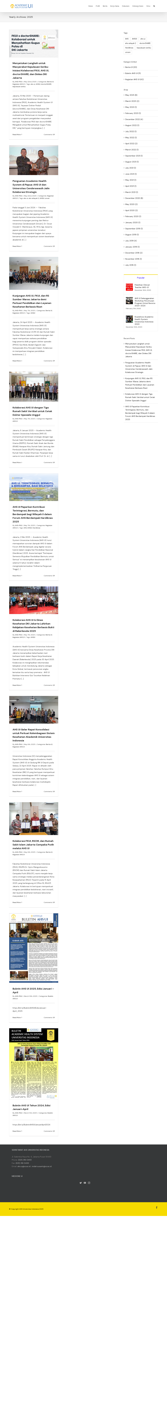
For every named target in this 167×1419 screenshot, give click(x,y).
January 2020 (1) (132, 222)
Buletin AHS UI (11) (133, 73)
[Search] (154, 5)
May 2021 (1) (130, 180)
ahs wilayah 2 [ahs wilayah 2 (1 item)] (130, 43)
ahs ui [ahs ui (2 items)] (142, 39)
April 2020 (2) (131, 210)
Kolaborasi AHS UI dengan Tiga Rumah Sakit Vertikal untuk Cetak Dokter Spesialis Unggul (32, 411)
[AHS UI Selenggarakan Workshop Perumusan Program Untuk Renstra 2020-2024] (129, 298)
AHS (25, 528)
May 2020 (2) (131, 204)
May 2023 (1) (131, 107)
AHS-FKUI (18, 82)
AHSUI (38, 84)
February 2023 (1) (133, 113)
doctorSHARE (46, 84)
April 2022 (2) (131, 143)
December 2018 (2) (134, 253)
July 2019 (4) (131, 240)
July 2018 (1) (130, 265)
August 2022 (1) (132, 125)
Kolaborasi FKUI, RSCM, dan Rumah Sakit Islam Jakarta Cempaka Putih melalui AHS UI (33, 844)
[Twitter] (81, 1183)
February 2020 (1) (133, 216)
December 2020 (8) (134, 198)
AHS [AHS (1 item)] (127, 39)
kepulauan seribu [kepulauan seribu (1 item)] (144, 48)
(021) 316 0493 (25, 1160)
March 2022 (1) (132, 149)
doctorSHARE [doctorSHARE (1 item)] (145, 43)
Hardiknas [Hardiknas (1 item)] (129, 48)
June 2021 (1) (131, 174)
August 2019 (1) (132, 234)
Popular (141, 277)
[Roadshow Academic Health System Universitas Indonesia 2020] (129, 317)
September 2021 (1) (134, 156)
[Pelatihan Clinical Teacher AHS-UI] (129, 285)
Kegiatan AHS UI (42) (134, 79)
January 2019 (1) (132, 247)
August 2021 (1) (132, 162)
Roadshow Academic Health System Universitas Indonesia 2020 (144, 320)
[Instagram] (89, 1183)
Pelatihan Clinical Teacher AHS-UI (142, 286)
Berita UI (50, 82)
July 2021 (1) (130, 168)
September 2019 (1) (134, 228)
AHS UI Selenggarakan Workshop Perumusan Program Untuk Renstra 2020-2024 (145, 302)
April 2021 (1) (130, 186)
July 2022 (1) (131, 131)
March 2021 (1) (131, 192)
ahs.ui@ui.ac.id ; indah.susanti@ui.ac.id (34, 1166)
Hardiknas (36, 528)
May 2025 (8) (131, 95)
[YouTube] (85, 1183)
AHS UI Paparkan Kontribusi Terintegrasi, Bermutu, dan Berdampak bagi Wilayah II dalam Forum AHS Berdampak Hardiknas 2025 (33, 514)
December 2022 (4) (134, 119)
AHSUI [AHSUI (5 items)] (134, 39)
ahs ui (33, 84)
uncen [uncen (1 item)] (127, 52)
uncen (47, 198)
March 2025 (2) (132, 101)
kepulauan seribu (19, 86)
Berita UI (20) (131, 67)
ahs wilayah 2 (34, 198)
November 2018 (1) (133, 259)
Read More (17, 134)
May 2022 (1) (131, 137)
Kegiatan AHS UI (19, 84)
